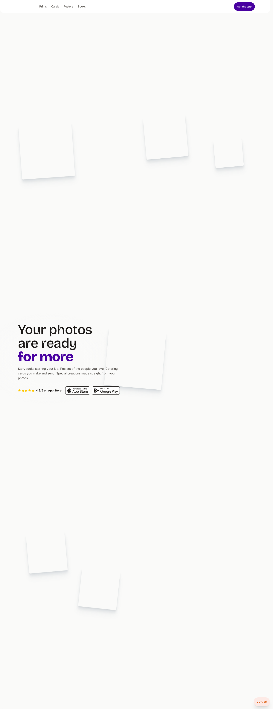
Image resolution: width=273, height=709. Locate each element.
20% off (262, 701)
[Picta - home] (27, 7)
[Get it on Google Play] (106, 390)
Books (82, 6)
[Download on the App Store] (77, 390)
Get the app (244, 6)
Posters (68, 6)
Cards (55, 6)
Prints (43, 6)
